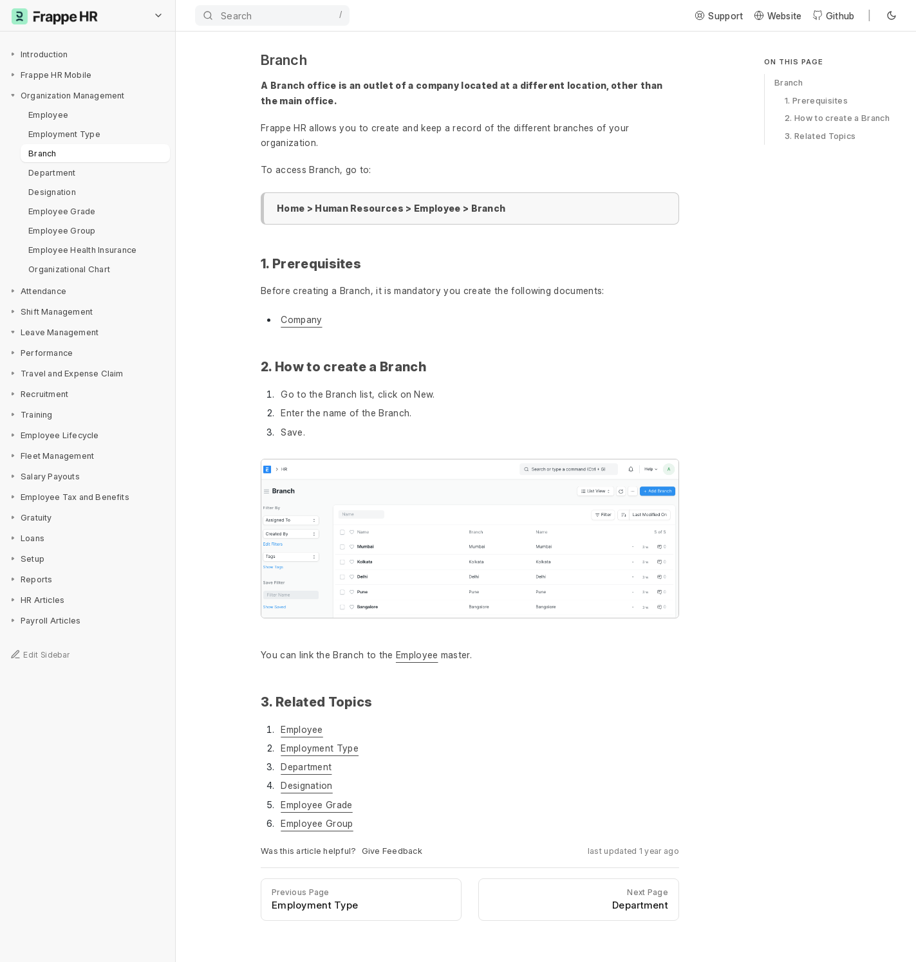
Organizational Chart (69, 269)
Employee (48, 114)
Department (52, 172)
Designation (52, 192)
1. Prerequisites (816, 100)
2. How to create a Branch (837, 118)
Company (301, 319)
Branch (42, 153)
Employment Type (64, 134)
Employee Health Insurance (82, 250)
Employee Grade (62, 211)
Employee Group (62, 230)
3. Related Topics (820, 136)
